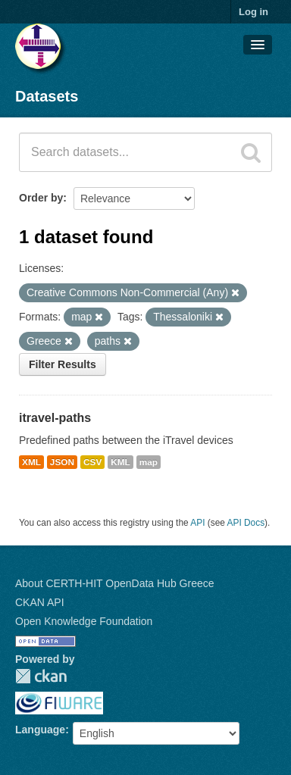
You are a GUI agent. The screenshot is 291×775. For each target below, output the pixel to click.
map (148, 462)
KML (120, 462)
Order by (41, 198)
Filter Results (62, 364)
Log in (253, 11)
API (197, 522)
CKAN (41, 676)
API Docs (246, 522)
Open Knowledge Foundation (83, 621)
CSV (92, 462)
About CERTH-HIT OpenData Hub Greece (114, 583)
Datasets (46, 96)
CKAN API (39, 602)
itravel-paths (55, 417)
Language (40, 729)
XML (31, 462)
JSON (62, 462)
